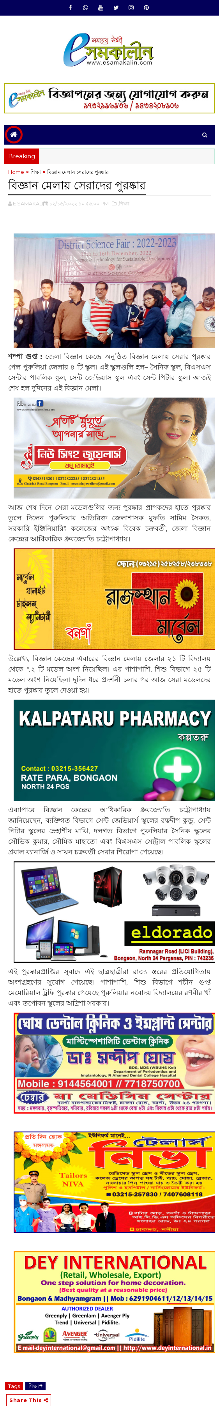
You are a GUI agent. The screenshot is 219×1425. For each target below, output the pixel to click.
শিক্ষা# (35, 1385)
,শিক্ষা (123, 203)
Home (16, 172)
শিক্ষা (35, 172)
